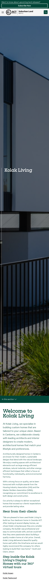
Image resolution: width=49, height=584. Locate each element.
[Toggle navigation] (3, 12)
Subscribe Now (24, 5)
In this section (9, 399)
